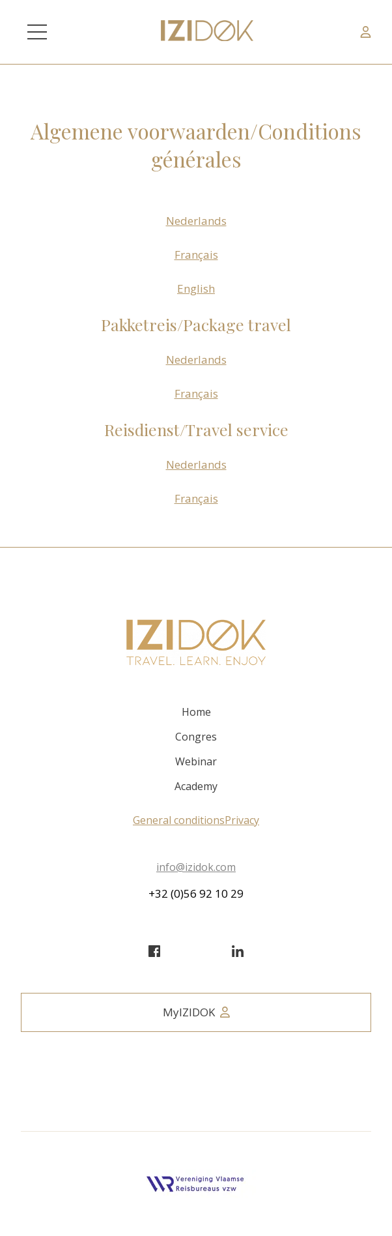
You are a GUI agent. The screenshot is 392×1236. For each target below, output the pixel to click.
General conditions (179, 820)
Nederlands (196, 220)
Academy (196, 786)
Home (196, 712)
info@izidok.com (196, 867)
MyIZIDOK (196, 1012)
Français (196, 254)
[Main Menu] (37, 32)
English (196, 288)
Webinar (196, 761)
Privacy (242, 820)
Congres (196, 736)
